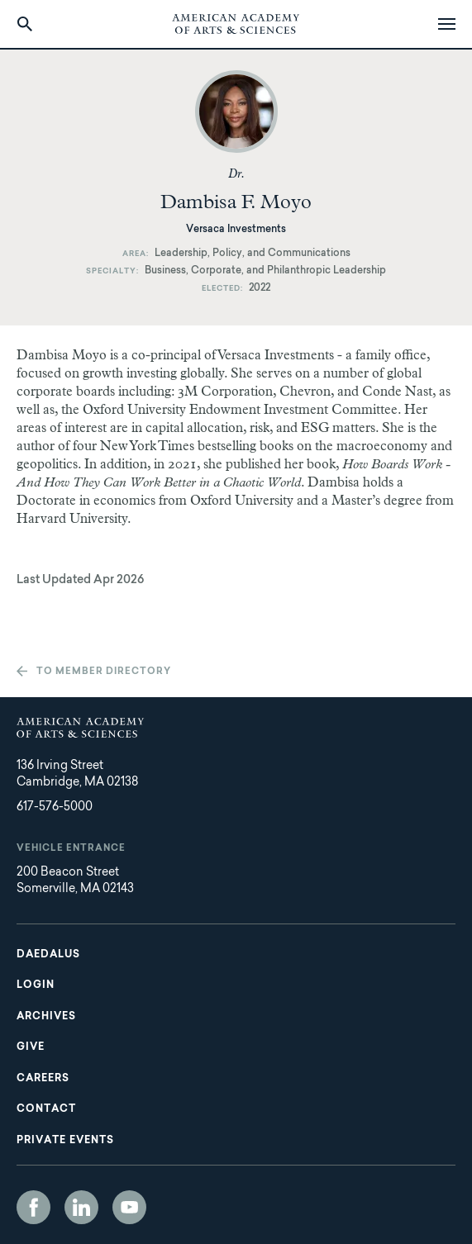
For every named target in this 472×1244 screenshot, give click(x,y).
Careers (43, 1079)
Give (31, 1047)
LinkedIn (81, 1207)
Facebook (33, 1207)
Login (36, 985)
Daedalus (48, 955)
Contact (46, 1109)
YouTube (129, 1207)
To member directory (103, 672)
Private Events (65, 1141)
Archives (46, 1017)
